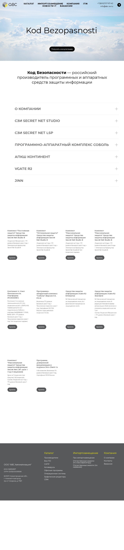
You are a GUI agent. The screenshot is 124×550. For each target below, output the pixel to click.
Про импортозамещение (84, 507)
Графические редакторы (55, 526)
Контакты (108, 510)
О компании (109, 507)
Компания (110, 502)
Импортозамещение (85, 502)
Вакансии (66, 6)
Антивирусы (49, 517)
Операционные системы (55, 523)
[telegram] (119, 5)
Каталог (49, 502)
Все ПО (47, 510)
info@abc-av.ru (107, 6)
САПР (46, 514)
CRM (46, 529)
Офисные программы (53, 520)
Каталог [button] (29, 4)
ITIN (85, 4)
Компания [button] (73, 4)
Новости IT (49, 6)
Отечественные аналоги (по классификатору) (83, 511)
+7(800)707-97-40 (105, 3)
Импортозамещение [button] (50, 4)
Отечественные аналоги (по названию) (85, 516)
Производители (51, 507)
